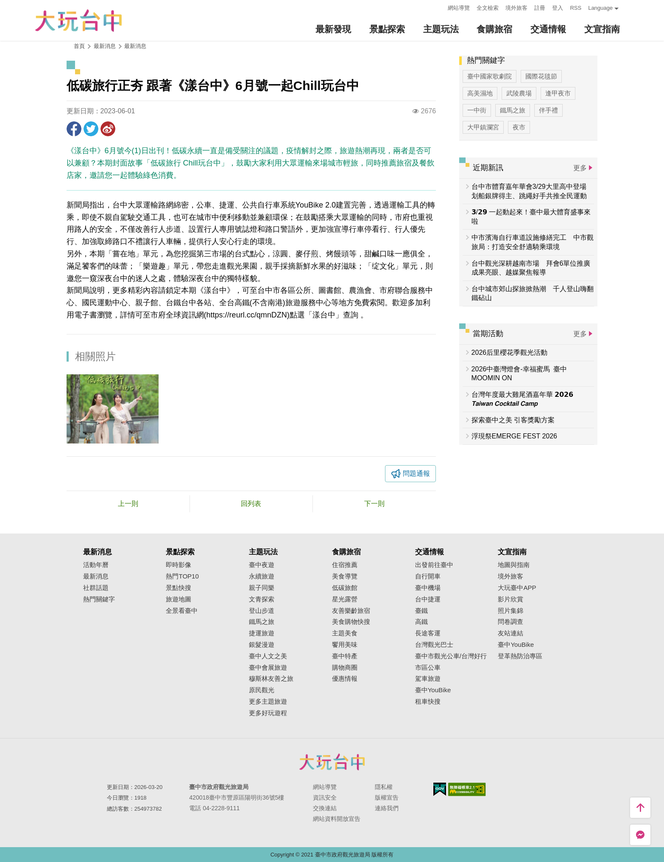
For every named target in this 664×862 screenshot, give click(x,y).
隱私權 (384, 786)
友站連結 (510, 633)
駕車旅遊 (428, 678)
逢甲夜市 (558, 93)
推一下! (91, 128)
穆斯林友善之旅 (271, 678)
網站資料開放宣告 (336, 818)
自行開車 (428, 576)
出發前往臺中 (434, 565)
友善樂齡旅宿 (351, 610)
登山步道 (261, 610)
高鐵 (421, 621)
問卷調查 (510, 621)
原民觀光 (261, 690)
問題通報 (416, 473)
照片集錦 (510, 610)
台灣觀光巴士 (434, 644)
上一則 (128, 503)
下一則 (374, 503)
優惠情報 (344, 678)
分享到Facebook (74, 128)
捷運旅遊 (261, 633)
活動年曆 (96, 565)
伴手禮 (548, 110)
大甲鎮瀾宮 (483, 127)
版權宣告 (387, 797)
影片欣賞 (510, 599)
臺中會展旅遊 (268, 667)
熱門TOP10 (182, 576)
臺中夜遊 (261, 565)
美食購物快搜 (351, 621)
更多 (580, 167)
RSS (575, 8)
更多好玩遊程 (268, 713)
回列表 (251, 503)
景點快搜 (178, 587)
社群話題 (96, 587)
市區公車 (428, 667)
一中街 (476, 110)
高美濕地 (480, 93)
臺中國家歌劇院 (489, 76)
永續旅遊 (261, 576)
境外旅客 (516, 8)
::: (439, 7)
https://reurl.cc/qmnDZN (246, 315)
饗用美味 (344, 644)
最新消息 (135, 46)
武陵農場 (519, 93)
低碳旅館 (344, 587)
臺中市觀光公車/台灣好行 (451, 656)
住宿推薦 (344, 565)
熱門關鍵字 (99, 599)
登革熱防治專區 (520, 656)
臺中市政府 (332, 761)
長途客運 (428, 633)
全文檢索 (488, 8)
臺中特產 (344, 656)
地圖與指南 (514, 565)
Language (600, 8)
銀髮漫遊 (261, 644)
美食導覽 (344, 576)
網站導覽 (459, 8)
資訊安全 (325, 797)
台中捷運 (428, 599)
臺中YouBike (433, 690)
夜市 (519, 127)
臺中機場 (428, 587)
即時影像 (178, 565)
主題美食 (344, 633)
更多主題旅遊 (268, 701)
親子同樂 (261, 587)
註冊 (539, 8)
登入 (557, 8)
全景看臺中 (182, 610)
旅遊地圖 (178, 599)
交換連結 (325, 808)
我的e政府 (439, 789)
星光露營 (344, 599)
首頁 (79, 46)
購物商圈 (344, 667)
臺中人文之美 (268, 656)
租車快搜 (428, 701)
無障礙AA (467, 789)
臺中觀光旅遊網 (78, 20)
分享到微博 (107, 128)
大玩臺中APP (517, 587)
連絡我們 (387, 808)
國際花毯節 (541, 76)
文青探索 (261, 599)
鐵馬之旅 (512, 110)
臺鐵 (421, 610)
